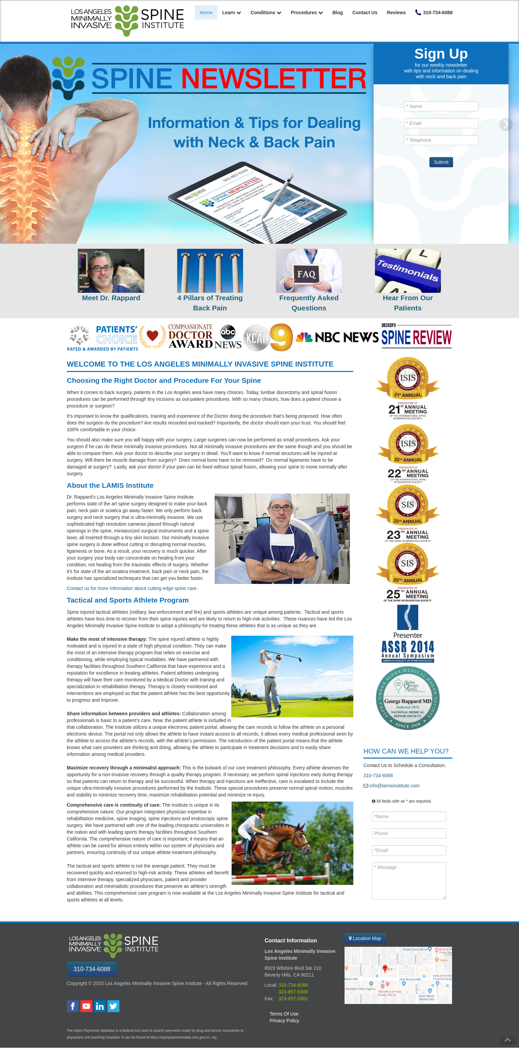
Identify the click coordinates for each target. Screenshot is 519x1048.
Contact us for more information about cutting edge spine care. (132, 588)
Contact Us (364, 12)
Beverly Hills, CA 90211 (289, 975)
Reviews (396, 12)
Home (206, 12)
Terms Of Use (284, 1014)
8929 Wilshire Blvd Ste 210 (293, 968)
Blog (337, 12)
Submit (441, 162)
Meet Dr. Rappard (111, 298)
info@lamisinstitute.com (394, 785)
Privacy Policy (284, 1020)
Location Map (365, 938)
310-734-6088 (378, 775)
